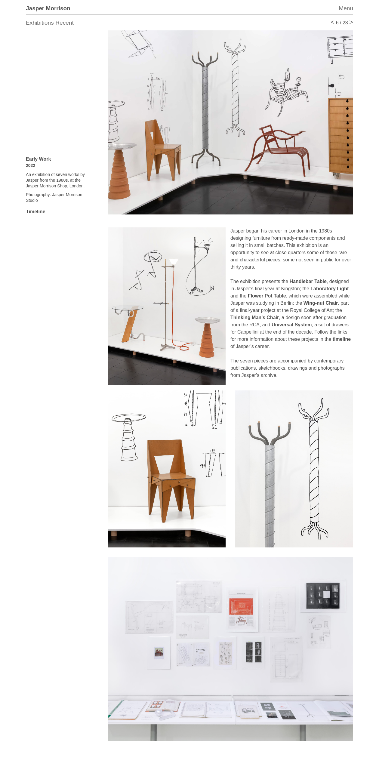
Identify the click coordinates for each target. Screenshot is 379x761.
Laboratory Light (329, 288)
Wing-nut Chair (321, 303)
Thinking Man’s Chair (254, 317)
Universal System (292, 324)
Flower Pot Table (267, 295)
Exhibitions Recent (50, 23)
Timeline (35, 211)
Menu (346, 8)
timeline (342, 339)
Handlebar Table (308, 281)
